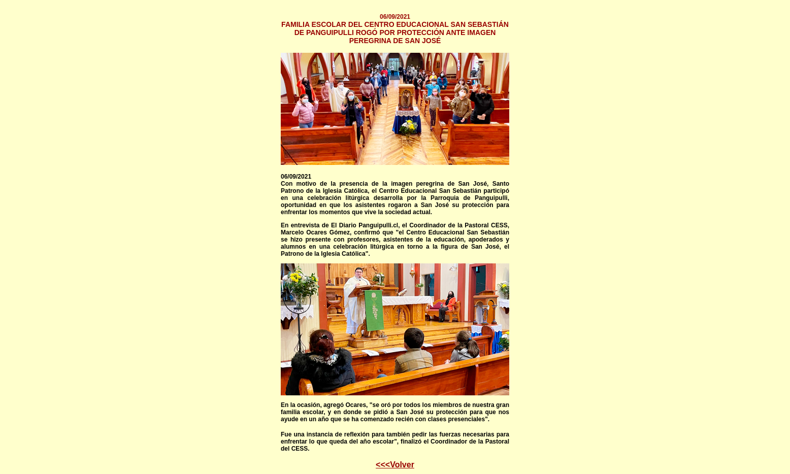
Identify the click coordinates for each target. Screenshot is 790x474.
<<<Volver (395, 464)
